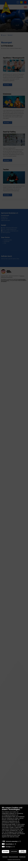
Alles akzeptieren (22, 851)
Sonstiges (8, 846)
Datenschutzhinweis (13, 856)
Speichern (14, 851)
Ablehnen (5, 851)
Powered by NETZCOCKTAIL (14, 859)
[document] (14, 823)
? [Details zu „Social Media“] (15, 844)
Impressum (5, 856)
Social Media (9, 844)
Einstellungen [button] (22, 856)
